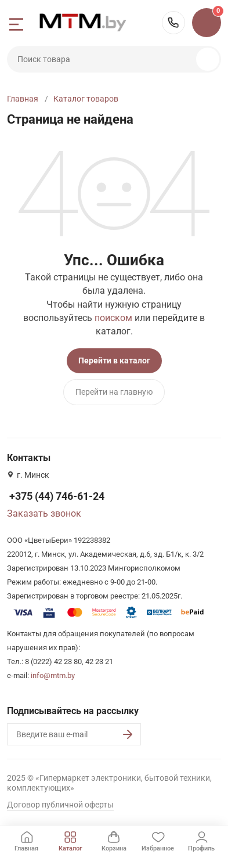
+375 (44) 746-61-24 (173, 22)
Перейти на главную (114, 391)
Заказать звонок (44, 513)
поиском (113, 317)
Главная (22, 98)
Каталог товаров (85, 98)
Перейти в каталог (114, 360)
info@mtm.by (53, 675)
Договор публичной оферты (60, 804)
